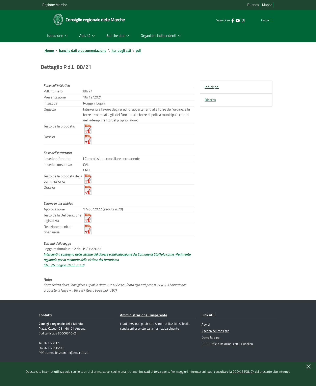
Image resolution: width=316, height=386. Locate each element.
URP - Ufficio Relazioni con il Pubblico (227, 352)
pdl (138, 50)
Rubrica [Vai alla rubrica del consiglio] (253, 5)
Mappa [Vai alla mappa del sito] (267, 5)
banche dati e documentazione (82, 50)
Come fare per (211, 345)
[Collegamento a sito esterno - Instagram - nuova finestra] (234, 20)
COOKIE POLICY (243, 371)
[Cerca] (269, 20)
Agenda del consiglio (215, 338)
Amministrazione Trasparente (143, 322)
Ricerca (210, 100)
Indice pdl (212, 87)
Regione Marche (54, 4)
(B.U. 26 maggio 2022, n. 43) (64, 271)
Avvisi (206, 332)
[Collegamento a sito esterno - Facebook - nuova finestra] (224, 20)
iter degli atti (121, 50)
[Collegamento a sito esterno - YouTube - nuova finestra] (229, 20)
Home (49, 50)
